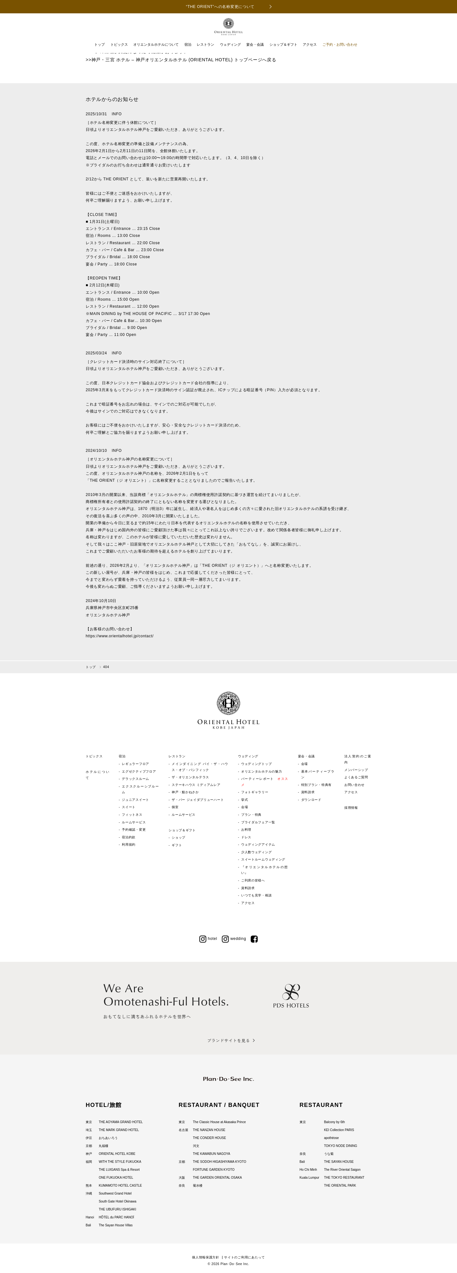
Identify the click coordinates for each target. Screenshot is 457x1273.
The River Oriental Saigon (342, 1169)
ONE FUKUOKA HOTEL (116, 1177)
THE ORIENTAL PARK (340, 1185)
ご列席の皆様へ (253, 880)
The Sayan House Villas (116, 1225)
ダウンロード (311, 799)
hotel (208, 938)
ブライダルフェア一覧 (258, 822)
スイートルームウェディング (263, 859)
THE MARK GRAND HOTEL (119, 1130)
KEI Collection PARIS (339, 1130)
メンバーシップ (356, 770)
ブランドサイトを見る (228, 1040)
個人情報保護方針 (205, 1257)
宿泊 (187, 44)
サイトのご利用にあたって (244, 1257)
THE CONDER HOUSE (209, 1138)
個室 (175, 807)
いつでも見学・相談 (256, 895)
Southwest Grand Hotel (115, 1193)
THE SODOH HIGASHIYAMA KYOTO (219, 1161)
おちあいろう (108, 1138)
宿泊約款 (129, 837)
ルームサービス (134, 822)
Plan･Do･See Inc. (235, 1264)
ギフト (177, 845)
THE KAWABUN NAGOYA (211, 1154)
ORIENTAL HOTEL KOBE (117, 1154)
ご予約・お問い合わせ (339, 44)
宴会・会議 (255, 44)
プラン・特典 (251, 814)
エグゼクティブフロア (139, 771)
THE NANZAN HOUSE (209, 1130)
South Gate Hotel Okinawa (117, 1201)
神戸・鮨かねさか (185, 792)
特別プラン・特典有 (316, 785)
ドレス (246, 837)
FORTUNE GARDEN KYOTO (214, 1169)
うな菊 (329, 1154)
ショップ (178, 837)
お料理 (246, 829)
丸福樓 (103, 1146)
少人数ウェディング (256, 852)
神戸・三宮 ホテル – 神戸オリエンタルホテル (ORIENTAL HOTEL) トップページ (176, 59)
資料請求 (248, 888)
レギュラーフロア (135, 764)
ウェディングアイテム (258, 844)
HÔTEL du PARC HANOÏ (116, 1217)
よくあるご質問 (356, 777)
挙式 (244, 799)
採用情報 (351, 807)
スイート (129, 807)
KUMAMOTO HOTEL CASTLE (120, 1185)
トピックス (119, 44)
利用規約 (129, 844)
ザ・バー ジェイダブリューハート (198, 799)
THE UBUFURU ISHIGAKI (117, 1209)
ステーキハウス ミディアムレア (196, 785)
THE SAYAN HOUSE (339, 1161)
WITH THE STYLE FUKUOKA (120, 1161)
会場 (244, 807)
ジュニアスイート (135, 799)
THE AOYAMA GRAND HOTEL (121, 1122)
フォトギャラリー (254, 792)
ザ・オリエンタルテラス (190, 777)
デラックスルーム (135, 779)
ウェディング (230, 44)
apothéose (331, 1138)
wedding (234, 938)
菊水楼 (197, 1185)
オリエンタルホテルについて (156, 44)
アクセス (310, 44)
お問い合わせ (354, 785)
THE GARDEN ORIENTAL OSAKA (217, 1177)
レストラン (205, 44)
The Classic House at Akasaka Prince (219, 1122)
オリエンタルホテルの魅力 (261, 771)
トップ (99, 44)
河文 (196, 1146)
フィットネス (132, 814)
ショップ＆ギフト (283, 44)
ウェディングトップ (256, 764)
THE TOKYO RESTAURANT (344, 1177)
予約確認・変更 (134, 829)
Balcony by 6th (334, 1122)
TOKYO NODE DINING (340, 1146)
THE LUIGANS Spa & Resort (119, 1169)
